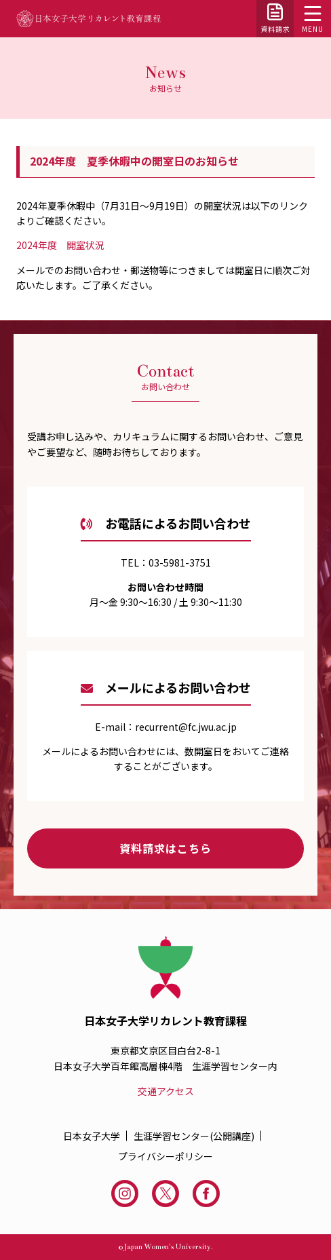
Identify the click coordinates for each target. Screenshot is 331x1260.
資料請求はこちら (165, 848)
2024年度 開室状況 (60, 245)
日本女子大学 (91, 1136)
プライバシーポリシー (165, 1156)
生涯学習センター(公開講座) (194, 1136)
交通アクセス (166, 1091)
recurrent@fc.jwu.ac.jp (186, 726)
